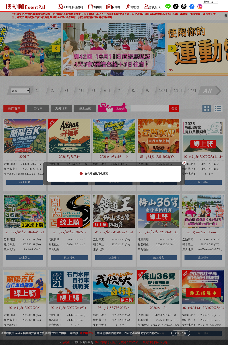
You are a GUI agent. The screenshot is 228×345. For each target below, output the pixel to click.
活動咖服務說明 (73, 7)
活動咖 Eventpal (25, 6)
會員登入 (155, 7)
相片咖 (116, 7)
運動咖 (134, 7)
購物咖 (97, 7)
